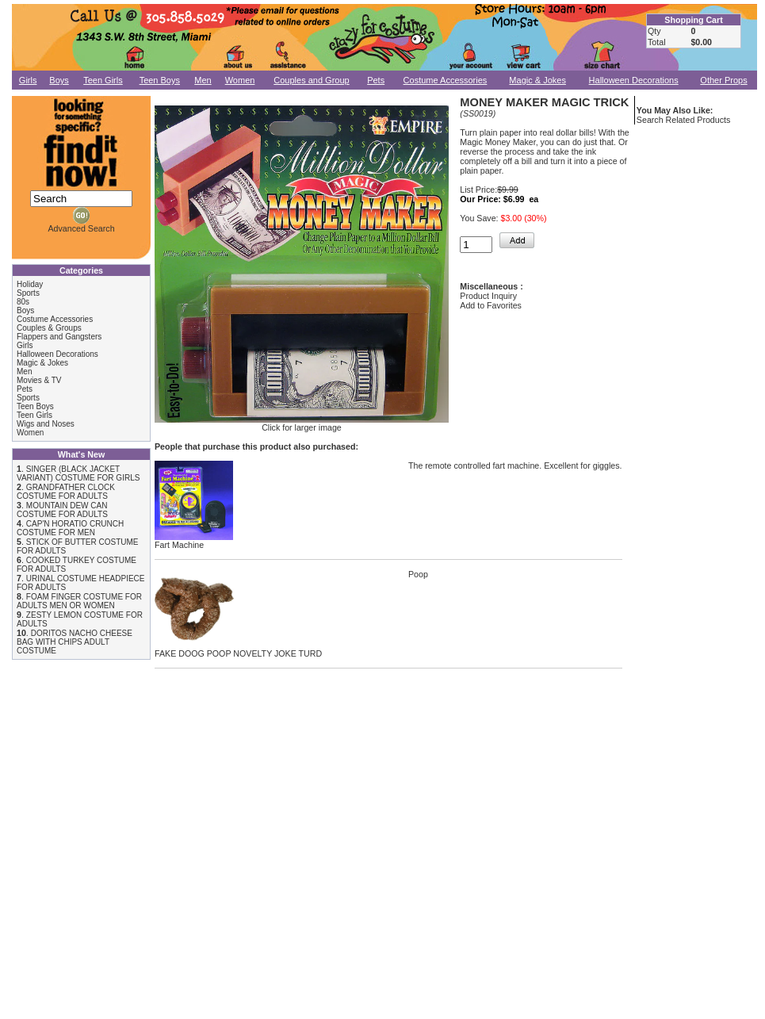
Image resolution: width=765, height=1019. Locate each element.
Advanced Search (81, 228)
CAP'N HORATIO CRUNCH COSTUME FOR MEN (70, 528)
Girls (28, 80)
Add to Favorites (491, 305)
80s (23, 301)
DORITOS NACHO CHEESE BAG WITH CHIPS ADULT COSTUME (74, 642)
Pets (375, 80)
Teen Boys (160, 80)
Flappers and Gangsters (59, 336)
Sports (28, 293)
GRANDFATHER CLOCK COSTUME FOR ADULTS (66, 491)
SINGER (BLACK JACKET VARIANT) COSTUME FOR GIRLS (78, 473)
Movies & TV (39, 380)
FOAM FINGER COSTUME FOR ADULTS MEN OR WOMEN (79, 601)
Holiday (30, 284)
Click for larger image (302, 423)
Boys (58, 80)
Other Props (723, 80)
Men (202, 80)
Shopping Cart (693, 20)
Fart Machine (194, 541)
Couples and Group (311, 80)
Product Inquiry (488, 296)
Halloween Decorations (634, 80)
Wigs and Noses (46, 423)
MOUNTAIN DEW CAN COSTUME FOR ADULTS (62, 510)
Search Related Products (683, 120)
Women (240, 80)
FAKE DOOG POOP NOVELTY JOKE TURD (238, 649)
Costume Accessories (446, 80)
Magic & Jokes (537, 80)
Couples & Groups (49, 328)
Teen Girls (103, 80)
